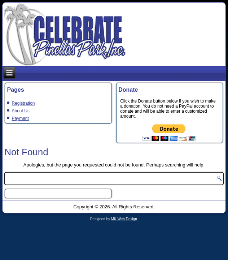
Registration (23, 103)
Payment (20, 118)
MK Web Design (124, 219)
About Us (20, 110)
